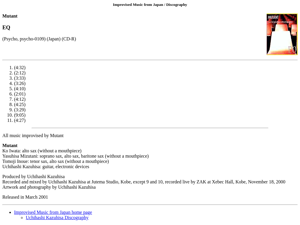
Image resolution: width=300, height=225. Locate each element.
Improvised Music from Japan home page (53, 212)
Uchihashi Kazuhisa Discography (57, 217)
